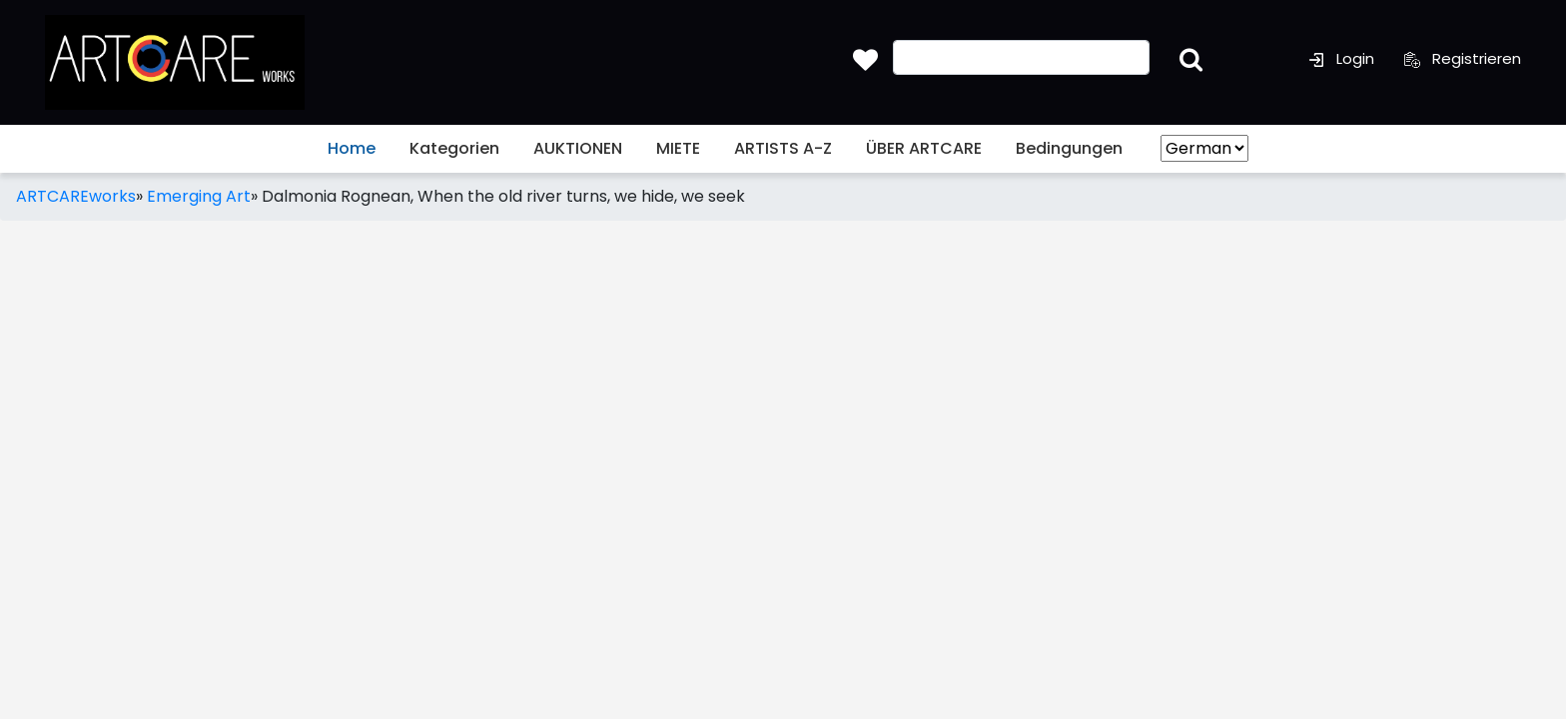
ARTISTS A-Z (783, 148)
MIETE (678, 148)
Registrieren (1462, 58)
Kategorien (454, 148)
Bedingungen (1069, 148)
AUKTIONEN (577, 148)
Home (352, 148)
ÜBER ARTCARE (924, 148)
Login (1341, 58)
